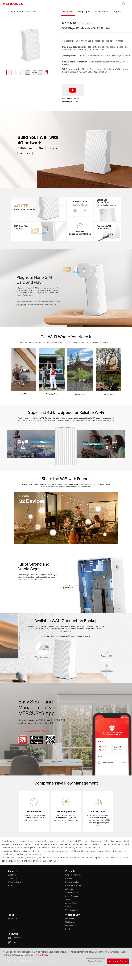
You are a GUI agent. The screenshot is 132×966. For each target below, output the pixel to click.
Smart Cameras (71, 896)
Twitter (13, 942)
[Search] (124, 4)
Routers (68, 878)
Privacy (11, 885)
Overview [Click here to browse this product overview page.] (67, 11)
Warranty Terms (14, 882)
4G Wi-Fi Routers (16, 11)
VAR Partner (70, 922)
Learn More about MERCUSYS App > (33, 731)
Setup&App (83, 11)
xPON (67, 899)
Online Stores (70, 925)
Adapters (69, 889)
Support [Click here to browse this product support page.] (118, 11)
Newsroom (12, 918)
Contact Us (12, 878)
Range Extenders (72, 882)
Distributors (70, 918)
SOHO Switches (72, 892)
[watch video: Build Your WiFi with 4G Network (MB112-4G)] (73, 90)
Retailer (68, 929)
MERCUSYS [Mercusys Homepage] (13, 4)
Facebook (14, 938)
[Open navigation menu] (128, 4)
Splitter (68, 906)
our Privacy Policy (39, 954)
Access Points (71, 903)
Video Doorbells (71, 910)
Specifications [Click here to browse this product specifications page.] (101, 11)
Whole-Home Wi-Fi (73, 875)
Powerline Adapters (73, 885)
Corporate (12, 875)
